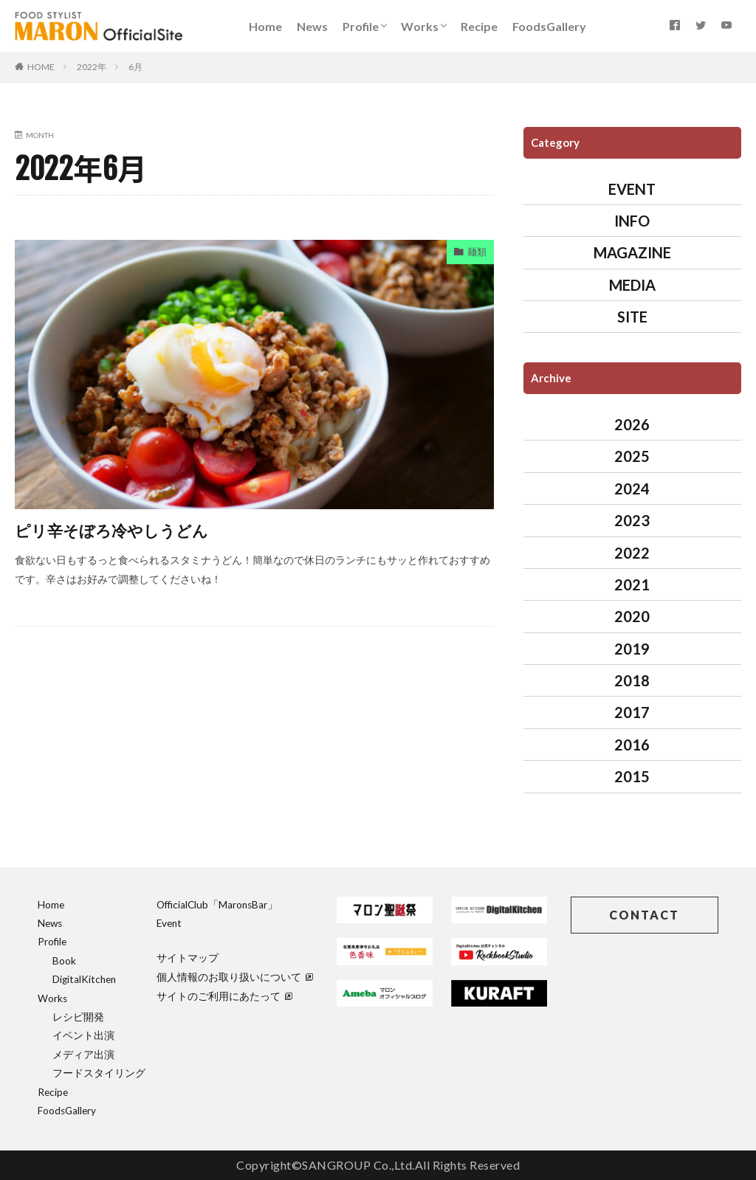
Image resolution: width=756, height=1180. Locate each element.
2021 (632, 584)
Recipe (479, 26)
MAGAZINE (632, 252)
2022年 (91, 66)
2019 (632, 649)
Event (169, 923)
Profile (361, 26)
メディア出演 (83, 1054)
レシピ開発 (78, 1017)
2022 (632, 553)
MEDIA (632, 285)
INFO (632, 221)
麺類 (476, 252)
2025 (632, 456)
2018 (632, 680)
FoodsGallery (549, 26)
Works (420, 26)
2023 (632, 520)
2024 (632, 488)
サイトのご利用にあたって (224, 996)
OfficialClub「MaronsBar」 (217, 905)
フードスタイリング (98, 1073)
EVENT (632, 189)
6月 (135, 66)
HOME (41, 66)
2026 (632, 424)
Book (64, 961)
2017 (632, 712)
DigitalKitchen (84, 979)
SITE (632, 316)
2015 (632, 776)
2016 (632, 744)
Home (265, 26)
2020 (632, 616)
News (312, 26)
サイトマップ (188, 958)
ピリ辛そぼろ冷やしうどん (125, 529)
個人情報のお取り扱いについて (235, 977)
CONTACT (644, 915)
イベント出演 (83, 1035)
